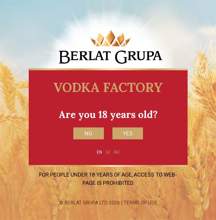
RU (116, 152)
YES (128, 133)
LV (108, 152)
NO (88, 133)
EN (99, 152)
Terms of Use (140, 203)
